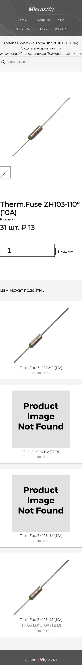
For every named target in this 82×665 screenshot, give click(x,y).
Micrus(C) (41, 9)
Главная (10, 43)
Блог (61, 20)
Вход (44, 29)
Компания (43, 20)
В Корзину (65, 251)
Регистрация (24, 29)
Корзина (60, 29)
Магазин (24, 20)
